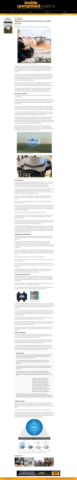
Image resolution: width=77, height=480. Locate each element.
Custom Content (58, 14)
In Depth (34, 14)
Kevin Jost (18, 25)
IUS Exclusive (20, 19)
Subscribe (44, 14)
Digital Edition (39, 14)
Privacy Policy (70, 478)
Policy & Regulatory (17, 14)
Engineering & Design (9, 14)
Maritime (47, 12)
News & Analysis (29, 14)
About (48, 478)
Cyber (65, 12)
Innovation (23, 14)
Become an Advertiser (51, 14)
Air (12, 12)
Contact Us (52, 478)
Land (30, 12)
